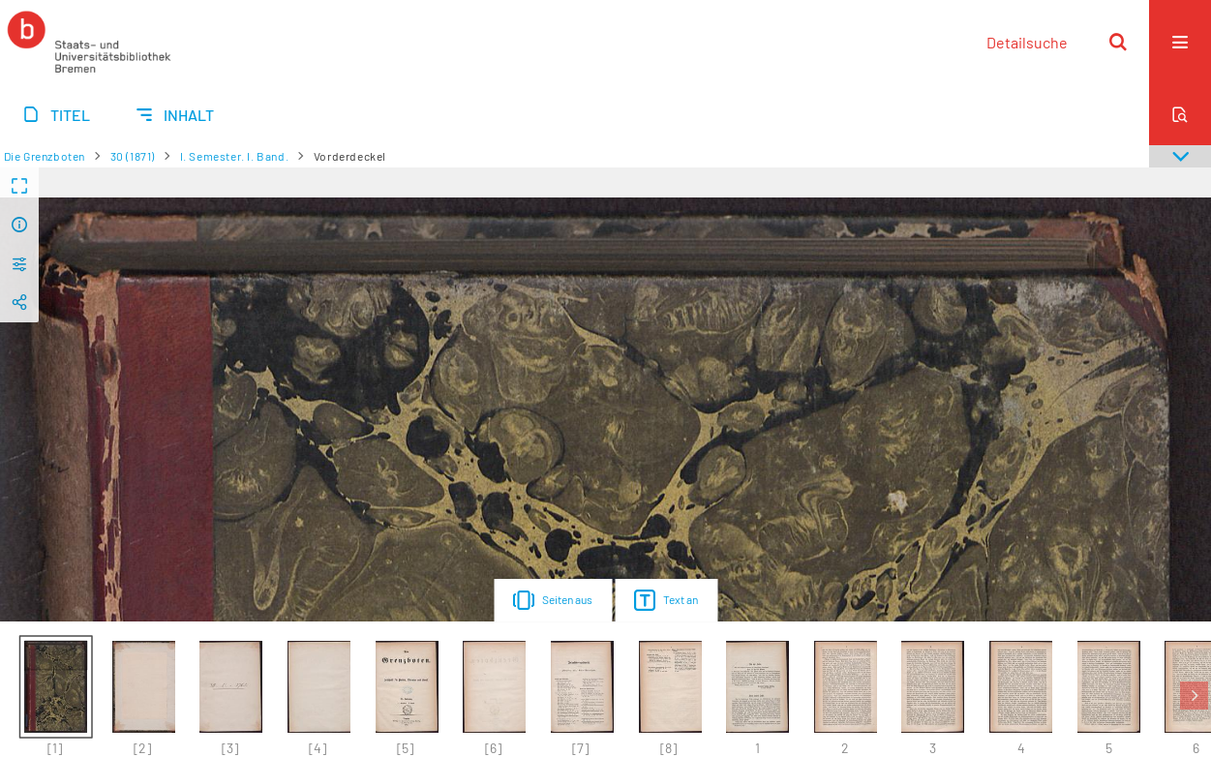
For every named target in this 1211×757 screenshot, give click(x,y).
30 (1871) (132, 156)
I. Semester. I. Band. (234, 156)
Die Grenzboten (44, 156)
